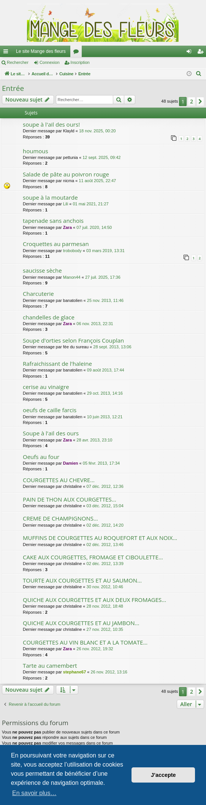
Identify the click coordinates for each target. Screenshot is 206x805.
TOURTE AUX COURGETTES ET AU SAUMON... (82, 580)
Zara (67, 227)
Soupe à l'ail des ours (51, 433)
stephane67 (74, 672)
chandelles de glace (48, 317)
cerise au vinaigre (46, 387)
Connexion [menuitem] (191, 53)
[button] (200, 101)
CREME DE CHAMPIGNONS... (60, 518)
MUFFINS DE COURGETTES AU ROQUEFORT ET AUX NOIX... (100, 537)
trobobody (72, 250)
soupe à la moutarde (50, 197)
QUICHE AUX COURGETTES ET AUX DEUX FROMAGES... (94, 599)
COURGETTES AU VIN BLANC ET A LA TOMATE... (85, 642)
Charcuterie (38, 293)
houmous (35, 151)
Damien (70, 463)
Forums (77, 53)
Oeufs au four (41, 456)
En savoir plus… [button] (34, 793)
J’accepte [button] (163, 775)
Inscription (80, 62)
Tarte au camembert (50, 665)
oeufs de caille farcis (49, 410)
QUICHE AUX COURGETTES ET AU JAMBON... (81, 623)
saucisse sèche (42, 270)
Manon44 (72, 277)
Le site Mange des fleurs (41, 51)
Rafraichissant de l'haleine (57, 363)
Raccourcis (7, 53)
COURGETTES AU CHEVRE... (59, 480)
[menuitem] (198, 74)
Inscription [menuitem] (202, 53)
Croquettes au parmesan (56, 244)
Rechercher (18, 62)
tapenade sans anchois (53, 220)
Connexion (50, 62)
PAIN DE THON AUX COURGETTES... (69, 499)
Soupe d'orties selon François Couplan (73, 340)
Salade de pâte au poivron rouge (66, 174)
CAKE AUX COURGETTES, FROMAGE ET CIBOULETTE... (93, 557)
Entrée (13, 88)
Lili (65, 204)
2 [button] (191, 101)
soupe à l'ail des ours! (51, 124)
